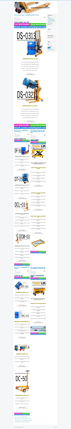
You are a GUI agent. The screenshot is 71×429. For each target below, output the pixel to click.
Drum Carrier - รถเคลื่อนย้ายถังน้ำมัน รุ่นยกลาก (21, 131)
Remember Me (50, 46)
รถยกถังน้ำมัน (16, 22)
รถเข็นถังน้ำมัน (16, 275)
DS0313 (25, 22)
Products (18, 135)
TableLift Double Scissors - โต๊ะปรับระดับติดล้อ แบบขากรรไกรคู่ (23, 418)
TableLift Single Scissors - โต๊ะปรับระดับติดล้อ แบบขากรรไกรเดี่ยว (23, 420)
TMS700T (32, 276)
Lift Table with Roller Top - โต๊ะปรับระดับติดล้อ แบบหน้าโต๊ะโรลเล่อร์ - (37, 131)
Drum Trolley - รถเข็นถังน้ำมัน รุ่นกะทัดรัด (21, 268)
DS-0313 (28, 22)
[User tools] (44, 17)
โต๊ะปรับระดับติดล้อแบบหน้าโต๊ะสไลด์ (40, 275)
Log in (49, 47)
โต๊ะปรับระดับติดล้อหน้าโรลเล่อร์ (34, 140)
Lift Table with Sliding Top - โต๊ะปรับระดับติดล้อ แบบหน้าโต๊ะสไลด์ (37, 268)
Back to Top (55, 427)
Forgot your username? (51, 49)
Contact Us (49, 24)
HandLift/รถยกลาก (50, 18)
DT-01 (22, 275)
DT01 (19, 275)
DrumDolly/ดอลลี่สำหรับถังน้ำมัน (51, 20)
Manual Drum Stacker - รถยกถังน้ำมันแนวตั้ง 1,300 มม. (26, 15)
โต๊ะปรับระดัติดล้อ (33, 275)
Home (48, 16)
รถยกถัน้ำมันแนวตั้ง (21, 22)
